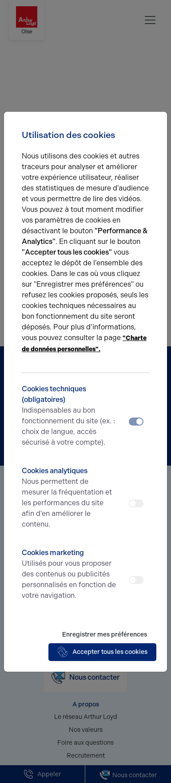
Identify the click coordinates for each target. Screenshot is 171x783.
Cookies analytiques (69, 498)
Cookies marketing (69, 574)
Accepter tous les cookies (102, 652)
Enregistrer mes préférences (104, 634)
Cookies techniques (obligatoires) (69, 416)
